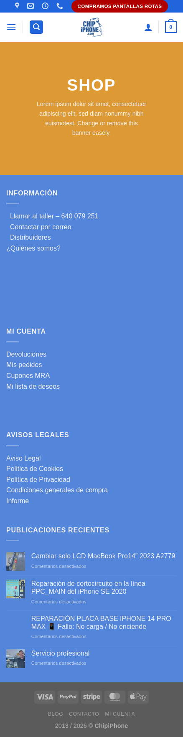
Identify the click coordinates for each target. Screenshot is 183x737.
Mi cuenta (120, 714)
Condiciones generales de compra (57, 490)
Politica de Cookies (34, 468)
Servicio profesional (60, 653)
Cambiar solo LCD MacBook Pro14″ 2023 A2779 (103, 556)
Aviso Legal (23, 458)
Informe (17, 500)
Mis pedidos (24, 364)
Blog (55, 714)
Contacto (84, 714)
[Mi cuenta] (148, 27)
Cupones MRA (28, 375)
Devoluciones (26, 354)
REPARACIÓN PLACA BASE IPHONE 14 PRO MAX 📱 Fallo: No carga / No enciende (101, 622)
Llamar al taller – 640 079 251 (52, 216)
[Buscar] (36, 27)
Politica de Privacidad (38, 479)
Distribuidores (28, 237)
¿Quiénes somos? (33, 248)
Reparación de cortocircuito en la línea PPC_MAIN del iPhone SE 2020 (88, 587)
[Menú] (11, 27)
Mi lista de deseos (33, 386)
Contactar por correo (38, 226)
